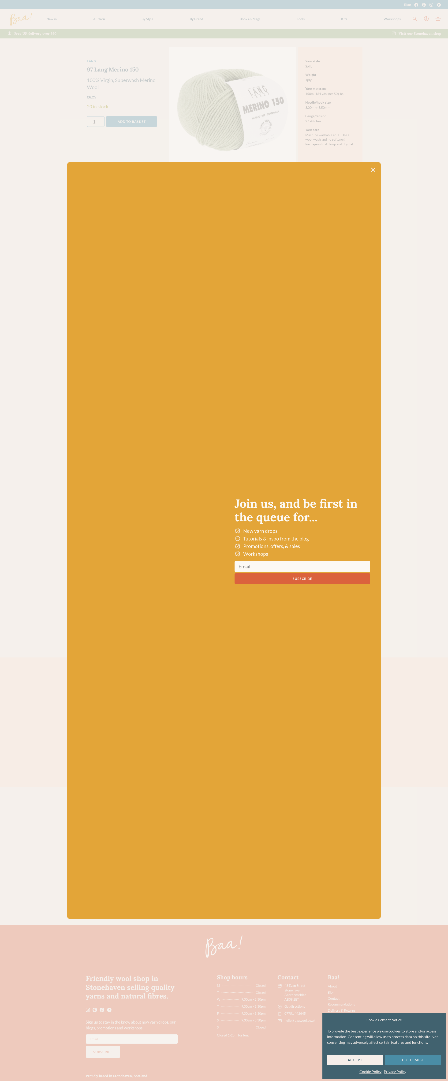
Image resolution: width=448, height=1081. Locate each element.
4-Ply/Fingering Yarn (152, 808)
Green (121, 679)
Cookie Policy (370, 1071)
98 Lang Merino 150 (337, 743)
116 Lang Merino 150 (291, 743)
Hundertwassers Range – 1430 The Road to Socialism (195, 878)
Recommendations (341, 1004)
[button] (99, 19)
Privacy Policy (395, 1071)
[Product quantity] (96, 121)
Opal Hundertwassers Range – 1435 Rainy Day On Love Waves (152, 878)
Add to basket (132, 122)
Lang (91, 61)
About (332, 986)
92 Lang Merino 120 (243, 743)
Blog (407, 4)
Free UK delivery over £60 (262, 262)
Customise (413, 1060)
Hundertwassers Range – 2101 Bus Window (288, 878)
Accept (355, 1060)
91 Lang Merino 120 (196, 743)
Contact (334, 998)
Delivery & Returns (341, 1010)
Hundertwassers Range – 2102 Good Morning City (337, 878)
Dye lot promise (253, 273)
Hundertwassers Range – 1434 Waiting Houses (245, 878)
